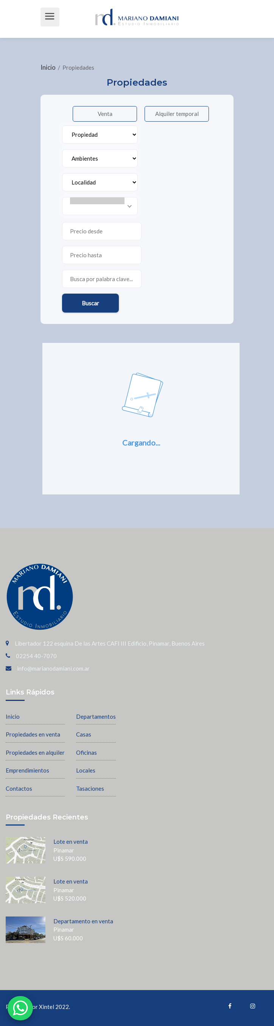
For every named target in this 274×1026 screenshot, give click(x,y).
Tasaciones (90, 788)
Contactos (19, 788)
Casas (83, 734)
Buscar (90, 303)
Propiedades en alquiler (35, 752)
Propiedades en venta (33, 734)
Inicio (48, 67)
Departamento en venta (83, 921)
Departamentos (96, 716)
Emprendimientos (27, 770)
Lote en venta (70, 841)
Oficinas (86, 752)
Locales (85, 770)
